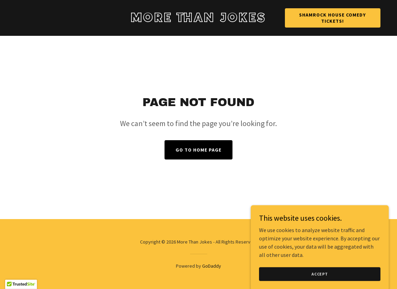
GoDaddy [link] (211, 266)
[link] (198, 20)
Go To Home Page (198, 150)
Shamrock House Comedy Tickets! (332, 18)
